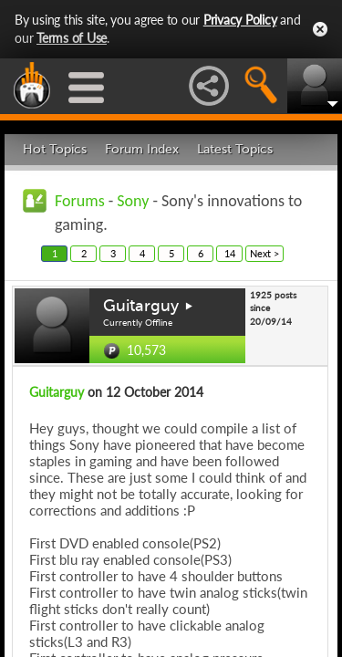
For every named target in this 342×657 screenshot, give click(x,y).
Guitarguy (141, 305)
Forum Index (142, 149)
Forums (80, 201)
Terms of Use (71, 38)
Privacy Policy (240, 19)
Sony (133, 201)
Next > (264, 253)
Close (320, 29)
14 (229, 253)
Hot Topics (55, 149)
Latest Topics (235, 149)
